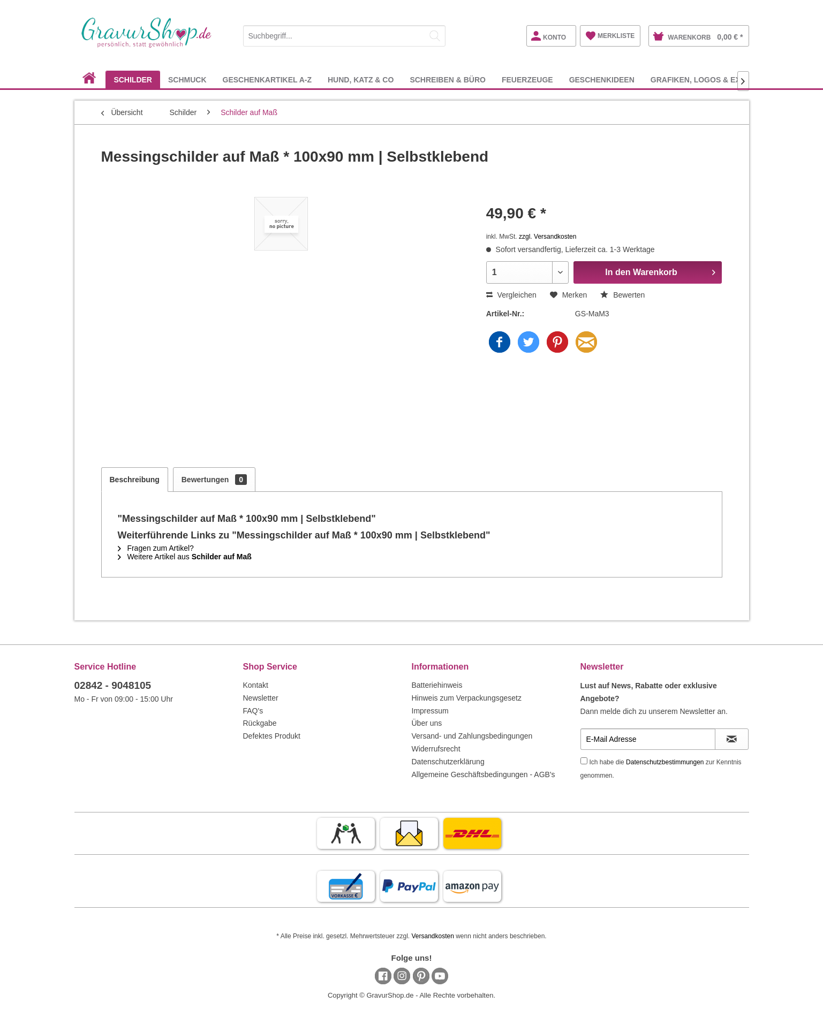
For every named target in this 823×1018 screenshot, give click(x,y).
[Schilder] (132, 79)
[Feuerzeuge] (527, 79)
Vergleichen (511, 295)
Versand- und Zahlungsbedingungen (472, 736)
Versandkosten (432, 936)
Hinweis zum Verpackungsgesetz (467, 698)
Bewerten (622, 295)
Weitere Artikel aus (185, 556)
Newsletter (260, 698)
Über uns (427, 723)
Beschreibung (135, 479)
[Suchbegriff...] (344, 36)
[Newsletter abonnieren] (732, 739)
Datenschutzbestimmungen (665, 762)
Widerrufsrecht (436, 748)
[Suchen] (435, 36)
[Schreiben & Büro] (448, 79)
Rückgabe (260, 723)
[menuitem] (344, 34)
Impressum (430, 710)
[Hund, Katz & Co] (361, 79)
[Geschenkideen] (602, 79)
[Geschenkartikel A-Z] (267, 79)
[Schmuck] (187, 79)
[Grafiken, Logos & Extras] (706, 79)
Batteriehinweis (437, 685)
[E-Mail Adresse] (647, 739)
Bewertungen (214, 479)
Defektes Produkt (271, 736)
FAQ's (253, 710)
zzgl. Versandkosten (547, 236)
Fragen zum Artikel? (156, 548)
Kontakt (255, 685)
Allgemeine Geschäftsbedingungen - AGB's (483, 774)
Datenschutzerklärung (448, 761)
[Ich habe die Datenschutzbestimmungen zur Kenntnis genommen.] (583, 760)
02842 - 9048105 (113, 685)
